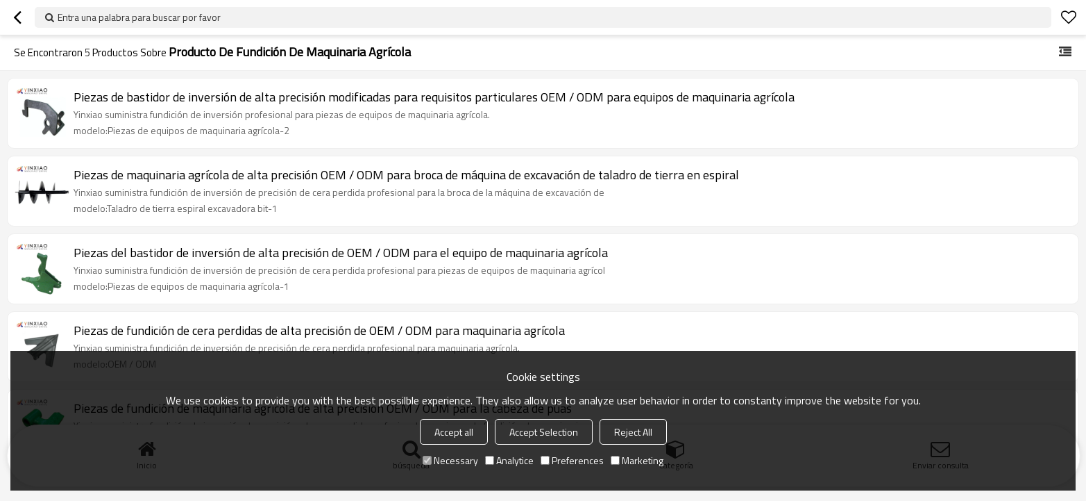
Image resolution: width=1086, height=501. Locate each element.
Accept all (453, 432)
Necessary (450, 460)
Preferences (572, 460)
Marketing (637, 460)
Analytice (509, 460)
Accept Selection (543, 432)
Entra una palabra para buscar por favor (139, 17)
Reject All (633, 432)
